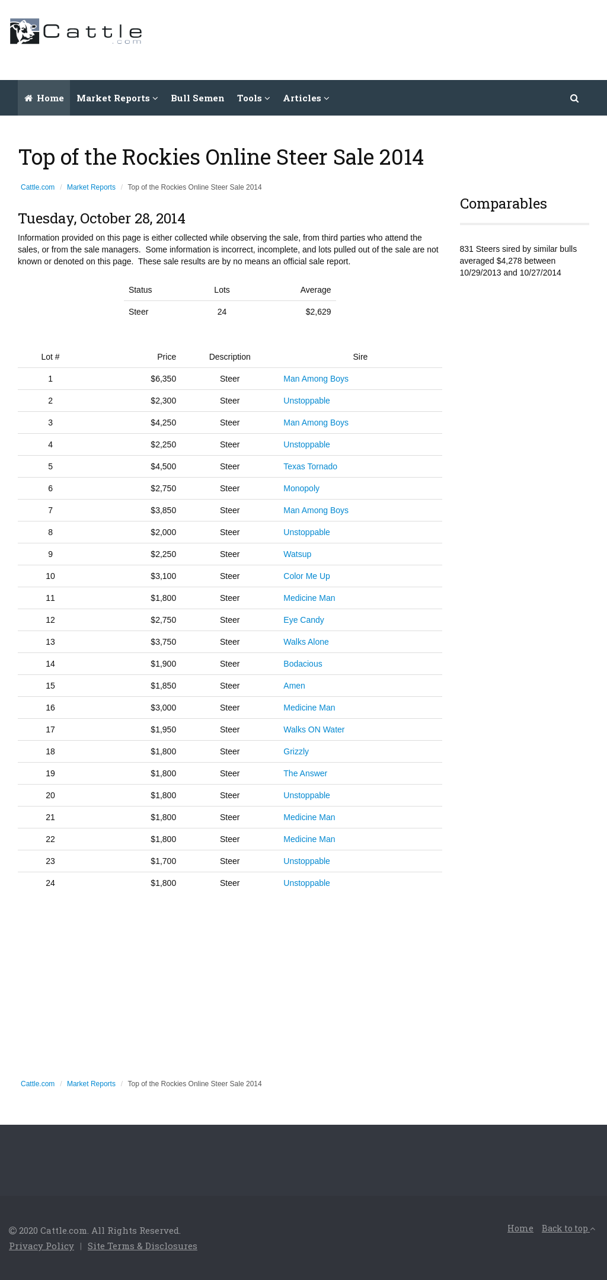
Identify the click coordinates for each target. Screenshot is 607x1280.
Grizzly (296, 751)
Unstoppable (306, 400)
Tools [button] (253, 98)
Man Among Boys (316, 378)
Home (44, 98)
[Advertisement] (382, 38)
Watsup (297, 554)
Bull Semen (198, 98)
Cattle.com (38, 187)
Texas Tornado (310, 466)
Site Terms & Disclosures (142, 1246)
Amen (294, 685)
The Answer (305, 773)
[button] (575, 98)
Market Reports (91, 187)
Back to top (568, 1228)
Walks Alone (306, 642)
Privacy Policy (41, 1246)
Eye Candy (303, 620)
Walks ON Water (313, 729)
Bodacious (302, 663)
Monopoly (301, 488)
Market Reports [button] (117, 98)
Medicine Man (309, 598)
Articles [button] (306, 98)
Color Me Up (306, 576)
